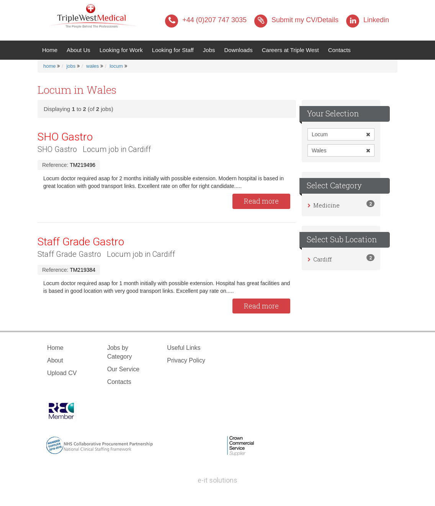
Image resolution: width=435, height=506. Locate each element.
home (49, 66)
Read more (261, 201)
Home (52, 49)
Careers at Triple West (290, 50)
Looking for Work (121, 50)
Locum (341, 134)
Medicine (326, 205)
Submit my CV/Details (296, 20)
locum (116, 66)
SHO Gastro (65, 137)
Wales (341, 150)
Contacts (339, 50)
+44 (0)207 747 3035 (206, 20)
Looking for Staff (173, 50)
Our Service (123, 369)
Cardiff (322, 259)
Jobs (209, 50)
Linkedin (367, 20)
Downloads (238, 50)
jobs (70, 66)
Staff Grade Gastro (81, 241)
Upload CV (62, 373)
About (55, 360)
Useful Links (183, 347)
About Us (78, 50)
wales (92, 66)
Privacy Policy (186, 360)
